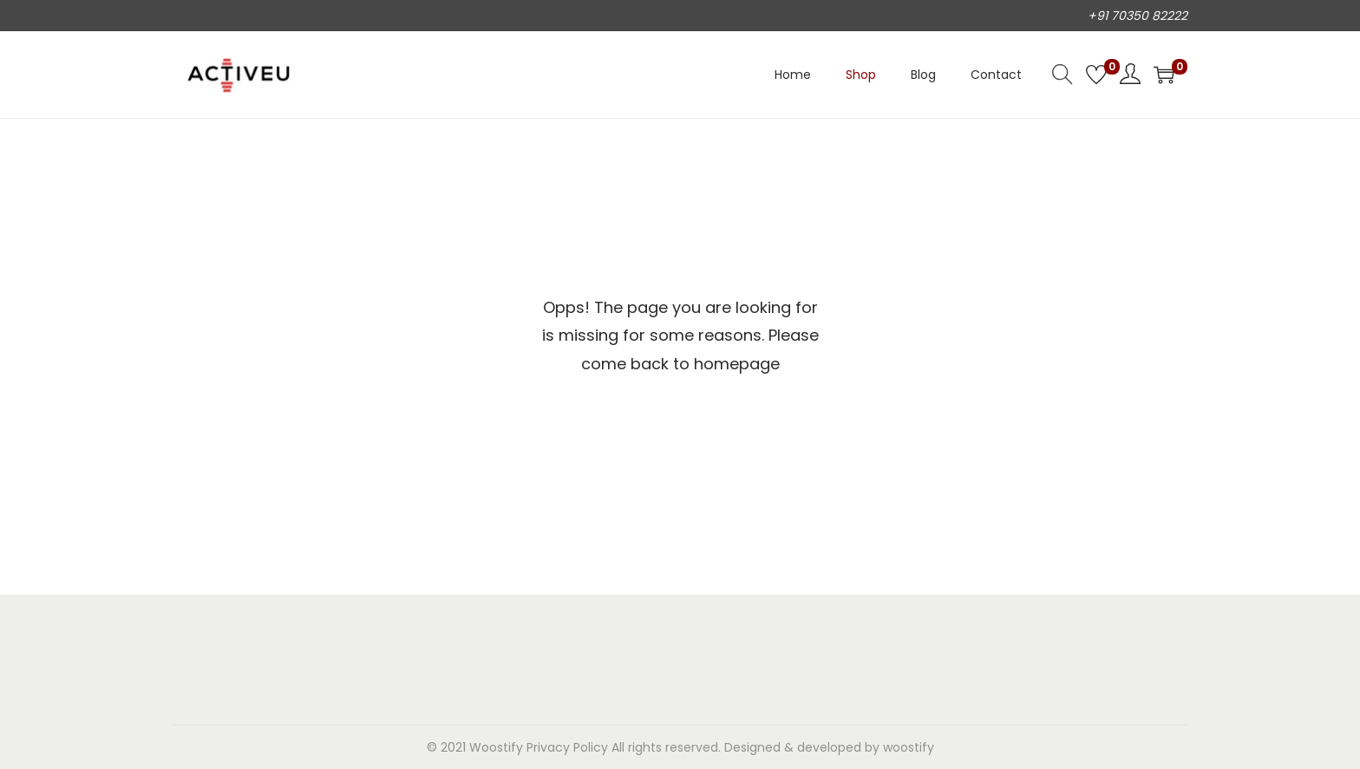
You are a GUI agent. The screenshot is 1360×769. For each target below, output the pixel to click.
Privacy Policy (567, 747)
